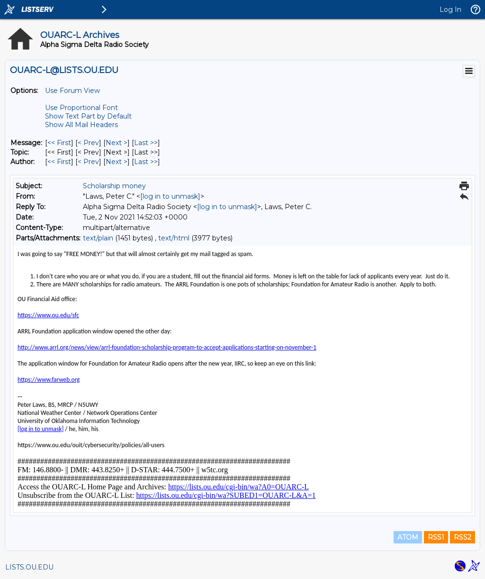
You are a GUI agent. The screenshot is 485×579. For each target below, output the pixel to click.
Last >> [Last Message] (146, 142)
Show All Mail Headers (81, 124)
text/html (173, 238)
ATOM (407, 537)
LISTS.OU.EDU (29, 567)
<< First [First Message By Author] (59, 161)
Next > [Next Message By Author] (116, 161)
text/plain (98, 238)
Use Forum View (72, 90)
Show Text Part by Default (88, 116)
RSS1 (436, 537)
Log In (450, 9)
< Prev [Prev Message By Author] (88, 161)
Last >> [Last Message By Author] (146, 161)
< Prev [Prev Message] (88, 142)
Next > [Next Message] (116, 142)
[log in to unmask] (170, 196)
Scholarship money (114, 186)
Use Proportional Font (81, 107)
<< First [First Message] (59, 142)
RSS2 (462, 537)
